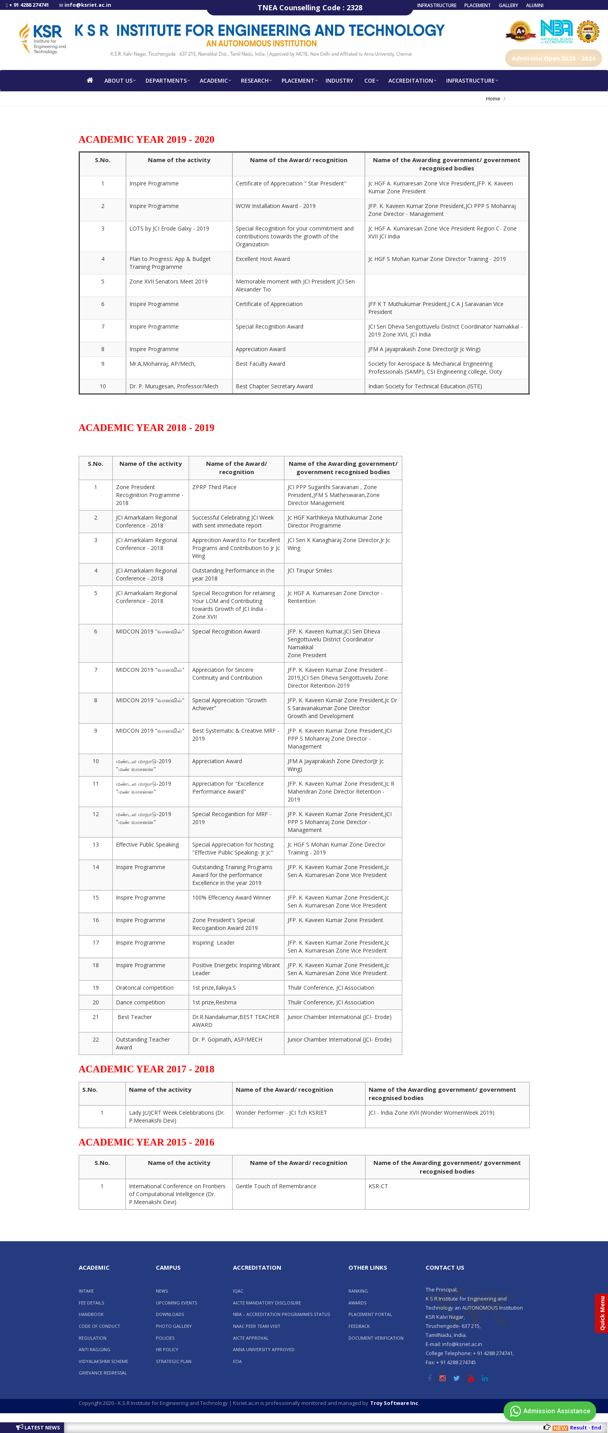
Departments (166, 80)
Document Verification (376, 1338)
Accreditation (410, 80)
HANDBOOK (91, 1314)
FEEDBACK (359, 1326)
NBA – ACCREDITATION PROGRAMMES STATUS (281, 1314)
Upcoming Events (176, 1303)
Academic (214, 80)
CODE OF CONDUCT (99, 1326)
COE (369, 80)
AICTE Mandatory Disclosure (267, 1303)
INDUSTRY (339, 80)
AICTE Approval (251, 1338)
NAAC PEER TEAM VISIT (256, 1326)
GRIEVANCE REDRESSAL (103, 1373)
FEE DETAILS (91, 1303)
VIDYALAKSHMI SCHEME (103, 1361)
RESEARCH (255, 80)
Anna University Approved (264, 1349)
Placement (477, 5)
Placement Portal (370, 1314)
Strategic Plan (173, 1361)
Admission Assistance (549, 1411)
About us (118, 80)
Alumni (535, 5)
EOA (237, 1361)
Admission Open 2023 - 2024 (553, 58)
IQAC (238, 1291)
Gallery (508, 5)
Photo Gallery (174, 1326)
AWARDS (357, 1303)
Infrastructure (436, 5)
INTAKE (86, 1291)
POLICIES (165, 1338)
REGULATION (92, 1338)
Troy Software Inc (394, 1403)
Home (493, 98)
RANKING (358, 1291)
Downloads (170, 1314)
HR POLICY (167, 1349)
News (162, 1291)
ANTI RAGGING (94, 1349)
